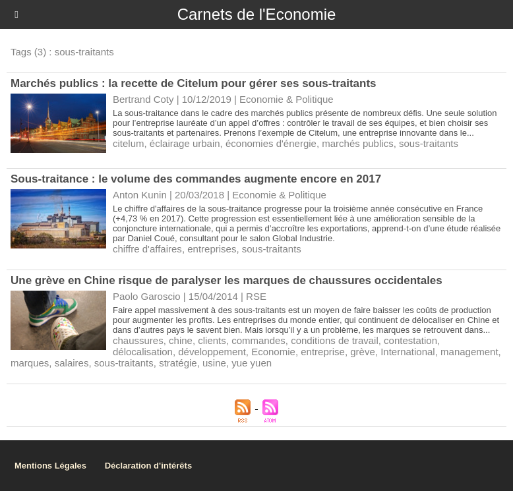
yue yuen (251, 362)
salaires (72, 362)
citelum (128, 143)
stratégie (178, 362)
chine (181, 340)
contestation (410, 340)
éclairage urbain (185, 143)
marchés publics (357, 143)
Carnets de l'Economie (256, 14)
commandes (258, 340)
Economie (273, 351)
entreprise (323, 351)
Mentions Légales (50, 466)
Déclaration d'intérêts (148, 466)
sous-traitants (428, 143)
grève (362, 351)
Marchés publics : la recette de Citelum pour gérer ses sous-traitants (194, 83)
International (407, 351)
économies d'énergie (271, 143)
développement (212, 351)
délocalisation (143, 351)
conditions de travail (334, 340)
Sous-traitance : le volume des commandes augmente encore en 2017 (196, 179)
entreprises (211, 248)
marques (30, 362)
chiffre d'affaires (147, 248)
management (469, 351)
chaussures (138, 340)
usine (214, 362)
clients (212, 340)
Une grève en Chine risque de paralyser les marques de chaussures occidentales (226, 280)
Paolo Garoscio (147, 296)
